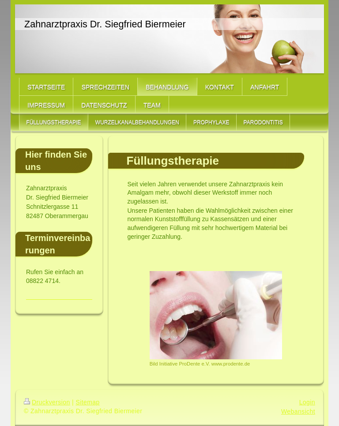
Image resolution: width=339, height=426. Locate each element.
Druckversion (47, 402)
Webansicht (298, 411)
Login (307, 402)
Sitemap (87, 402)
